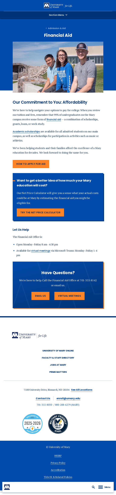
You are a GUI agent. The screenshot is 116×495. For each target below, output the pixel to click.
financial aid (54, 119)
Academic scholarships (26, 131)
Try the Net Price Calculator (40, 212)
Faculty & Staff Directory (58, 357)
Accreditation (58, 470)
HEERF (58, 455)
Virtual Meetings (69, 295)
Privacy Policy (58, 462)
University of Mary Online (58, 350)
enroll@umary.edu (68, 398)
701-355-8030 (44, 404)
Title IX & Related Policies (58, 477)
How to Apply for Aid (30, 164)
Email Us (40, 295)
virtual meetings (40, 250)
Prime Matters (58, 372)
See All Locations (81, 390)
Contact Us (43, 398)
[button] (93, 487)
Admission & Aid (57, 28)
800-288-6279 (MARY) (67, 404)
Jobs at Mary (58, 364)
